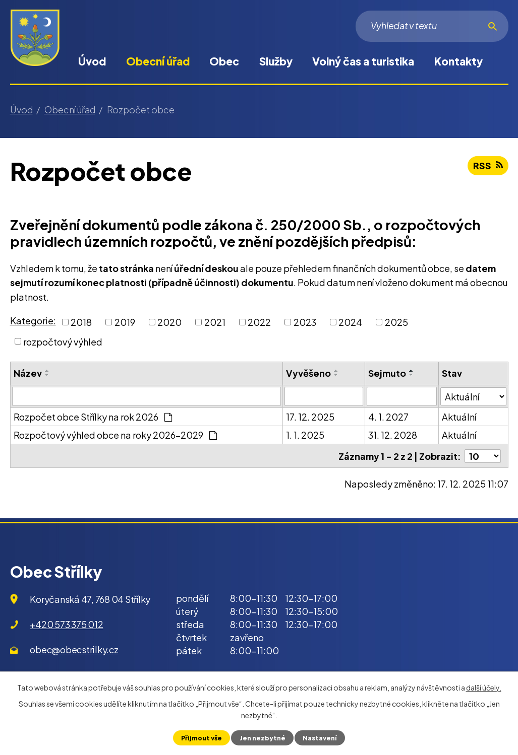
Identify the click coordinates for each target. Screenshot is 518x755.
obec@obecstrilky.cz (74, 649)
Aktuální (459, 417)
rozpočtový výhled (62, 341)
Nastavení (320, 738)
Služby (276, 61)
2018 (81, 322)
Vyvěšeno (308, 373)
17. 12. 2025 (310, 417)
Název (28, 373)
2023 (305, 322)
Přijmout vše (201, 738)
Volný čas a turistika (363, 61)
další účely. (483, 687)
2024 (350, 322)
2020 (169, 322)
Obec (224, 61)
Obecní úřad (158, 61)
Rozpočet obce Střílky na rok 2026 (93, 417)
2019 (124, 322)
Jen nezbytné (262, 738)
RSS (488, 165)
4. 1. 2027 (388, 417)
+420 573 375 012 (66, 624)
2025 (396, 322)
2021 (214, 322)
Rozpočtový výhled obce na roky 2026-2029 (115, 435)
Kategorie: (33, 320)
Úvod (92, 61)
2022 (259, 322)
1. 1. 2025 (305, 435)
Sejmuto (387, 373)
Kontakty (458, 61)
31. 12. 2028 (392, 435)
